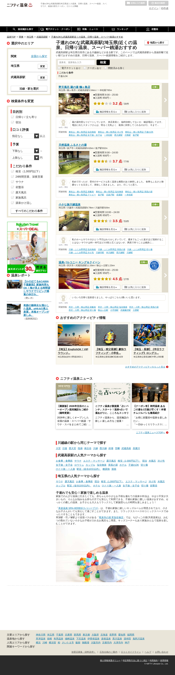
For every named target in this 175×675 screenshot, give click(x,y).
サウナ (78, 460)
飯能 (78, 642)
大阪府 (95, 634)
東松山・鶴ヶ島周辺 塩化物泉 (82, 132)
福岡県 (130, 634)
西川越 (103, 448)
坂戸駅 (136, 135)
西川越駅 (120, 252)
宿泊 (144, 460)
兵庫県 (68, 634)
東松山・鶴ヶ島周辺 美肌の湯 (138, 191)
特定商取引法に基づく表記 (135, 660)
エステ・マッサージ (94, 460)
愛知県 (121, 634)
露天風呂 (111, 460)
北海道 (104, 634)
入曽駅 (136, 310)
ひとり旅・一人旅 (65, 469)
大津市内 (118, 642)
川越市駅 (100, 252)
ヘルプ (148, 652)
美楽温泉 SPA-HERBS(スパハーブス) (78, 508)
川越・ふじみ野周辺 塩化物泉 (82, 249)
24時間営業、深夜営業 (29, 176)
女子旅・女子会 (64, 465)
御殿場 (85, 642)
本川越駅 (110, 252)
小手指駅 (114, 310)
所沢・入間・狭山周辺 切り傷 (82, 310)
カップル (90, 465)
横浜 (38, 642)
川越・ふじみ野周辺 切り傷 (139, 249)
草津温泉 (40, 638)
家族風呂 (21, 197)
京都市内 (107, 642)
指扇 (80, 448)
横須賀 (52, 642)
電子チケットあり (71, 68)
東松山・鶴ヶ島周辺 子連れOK (139, 132)
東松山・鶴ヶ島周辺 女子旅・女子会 (85, 135)
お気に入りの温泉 (136, 3)
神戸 (127, 642)
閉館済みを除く (116, 68)
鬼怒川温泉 (139, 638)
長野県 (113, 634)
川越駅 (130, 252)
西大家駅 (118, 135)
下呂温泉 (81, 638)
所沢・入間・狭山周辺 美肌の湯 (143, 307)
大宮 (58, 448)
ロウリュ (79, 465)
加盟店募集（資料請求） (83, 652)
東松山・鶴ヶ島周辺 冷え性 (110, 132)
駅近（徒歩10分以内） (89, 469)
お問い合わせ (161, 652)
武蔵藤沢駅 (125, 310)
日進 (64, 448)
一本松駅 (108, 135)
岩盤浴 (153, 485)
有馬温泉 (58, 638)
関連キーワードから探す (21, 646)
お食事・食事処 (64, 460)
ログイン (154, 8)
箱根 (49, 638)
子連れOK (133, 465)
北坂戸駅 (110, 195)
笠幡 (117, 448)
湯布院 (127, 638)
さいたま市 (68, 642)
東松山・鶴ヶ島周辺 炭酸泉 (81, 191)
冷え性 (161, 460)
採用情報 (164, 660)
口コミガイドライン (131, 652)
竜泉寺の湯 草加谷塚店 (111, 517)
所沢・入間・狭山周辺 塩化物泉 (112, 307)
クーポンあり (94, 68)
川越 (95, 448)
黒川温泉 (117, 638)
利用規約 (154, 660)
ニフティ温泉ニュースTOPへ (150, 432)
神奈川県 (40, 634)
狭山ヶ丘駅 (103, 310)
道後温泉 (106, 638)
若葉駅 (119, 195)
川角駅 (128, 135)
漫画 (113, 469)
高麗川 (136, 448)
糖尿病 (106, 469)
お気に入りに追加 (137, 111)
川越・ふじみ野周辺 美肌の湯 (111, 249)
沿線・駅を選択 (29, 88)
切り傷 (144, 465)
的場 (111, 448)
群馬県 (77, 634)
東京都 (86, 634)
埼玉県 (50, 634)
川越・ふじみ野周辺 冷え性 (81, 252)
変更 (42, 66)
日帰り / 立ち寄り (26, 117)
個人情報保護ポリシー (110, 660)
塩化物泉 (101, 465)
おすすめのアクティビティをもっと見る (145, 367)
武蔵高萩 (126, 448)
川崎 (44, 642)
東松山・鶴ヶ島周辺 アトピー (82, 195)
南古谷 (87, 448)
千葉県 (59, 634)
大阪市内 (95, 642)
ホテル (123, 465)
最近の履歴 (158, 3)
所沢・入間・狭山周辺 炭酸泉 (82, 307)
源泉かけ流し (24, 202)
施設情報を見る (107, 111)
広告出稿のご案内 (108, 652)
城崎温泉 (70, 638)
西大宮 (72, 448)
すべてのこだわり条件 (29, 210)
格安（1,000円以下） (129, 460)
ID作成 (164, 8)
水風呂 (152, 460)
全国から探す (39, 56)
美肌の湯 (113, 465)
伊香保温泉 (93, 638)
